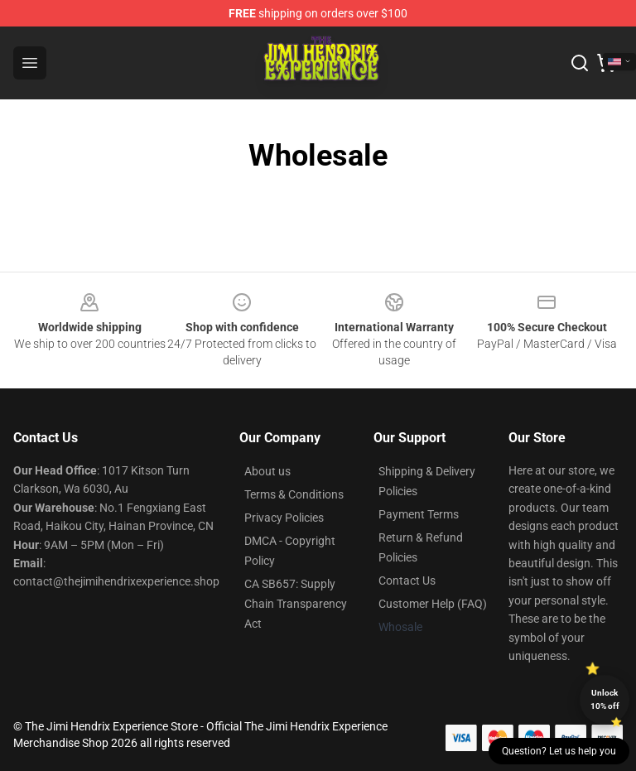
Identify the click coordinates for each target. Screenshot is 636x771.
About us (267, 471)
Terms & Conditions (294, 494)
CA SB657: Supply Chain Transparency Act (295, 603)
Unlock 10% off (604, 699)
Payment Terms (418, 514)
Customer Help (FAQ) (432, 603)
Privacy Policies (284, 517)
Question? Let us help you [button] (559, 751)
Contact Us (407, 580)
